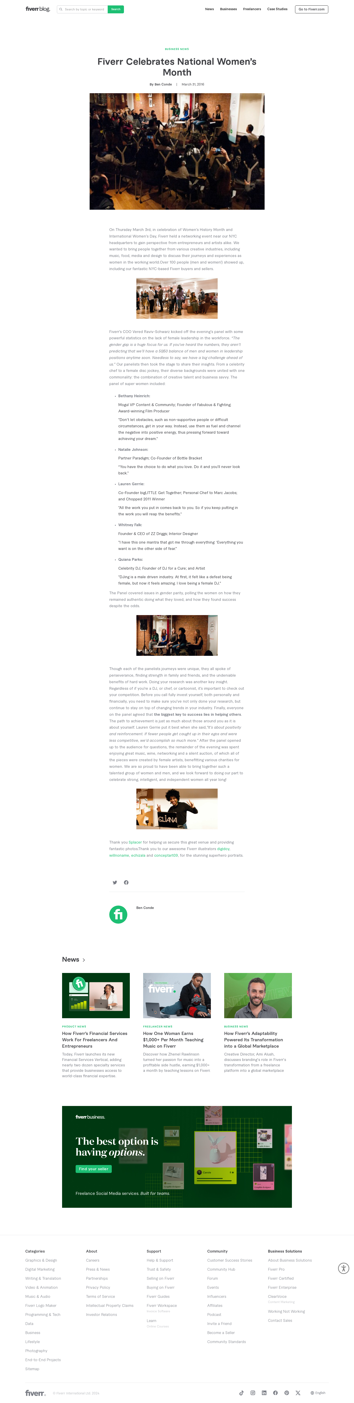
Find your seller (93, 1169)
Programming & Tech (43, 1315)
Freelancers (252, 9)
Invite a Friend (219, 1324)
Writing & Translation (43, 1278)
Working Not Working (286, 1311)
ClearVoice (277, 1296)
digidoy (223, 849)
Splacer (135, 842)
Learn (158, 1323)
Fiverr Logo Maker (40, 1306)
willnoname (119, 855)
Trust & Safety (159, 1269)
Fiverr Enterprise (282, 1287)
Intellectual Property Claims (109, 1306)
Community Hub (221, 1269)
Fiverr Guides (158, 1296)
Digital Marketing (39, 1269)
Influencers (216, 1296)
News (209, 9)
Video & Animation (41, 1287)
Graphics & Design (41, 1260)
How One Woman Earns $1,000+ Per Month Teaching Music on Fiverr (173, 1040)
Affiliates (214, 1306)
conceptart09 (166, 855)
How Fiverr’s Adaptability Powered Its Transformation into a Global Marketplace (253, 1040)
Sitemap (32, 1369)
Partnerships (97, 1278)
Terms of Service (100, 1296)
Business (32, 1333)
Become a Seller (221, 1333)
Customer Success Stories (229, 1260)
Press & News (98, 1269)
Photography (36, 1351)
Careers (92, 1260)
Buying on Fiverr (161, 1287)
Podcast (214, 1315)
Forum (212, 1278)
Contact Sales (280, 1320)
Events (213, 1287)
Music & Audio (37, 1296)
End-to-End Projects (43, 1360)
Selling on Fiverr (160, 1278)
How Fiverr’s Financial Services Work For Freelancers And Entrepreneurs (94, 1040)
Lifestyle (32, 1342)
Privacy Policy (98, 1287)
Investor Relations (101, 1315)
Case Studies (277, 9)
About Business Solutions (290, 1260)
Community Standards (226, 1342)
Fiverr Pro (276, 1269)
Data (29, 1324)
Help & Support (160, 1260)
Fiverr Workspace (162, 1308)
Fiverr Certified (281, 1278)
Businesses (228, 9)
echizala (138, 855)
